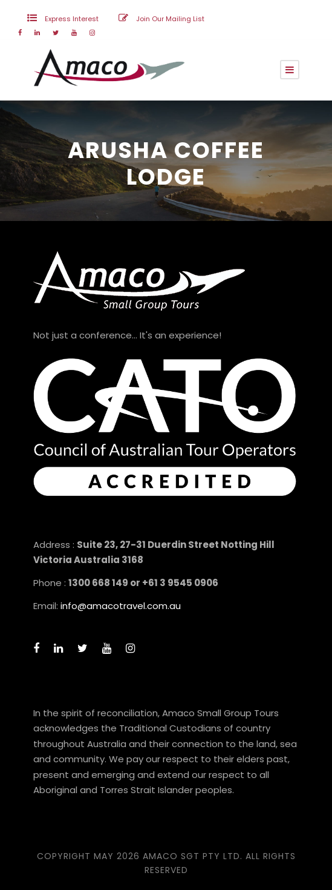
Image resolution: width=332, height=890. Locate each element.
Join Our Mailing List (170, 19)
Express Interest (72, 19)
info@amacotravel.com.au (120, 605)
